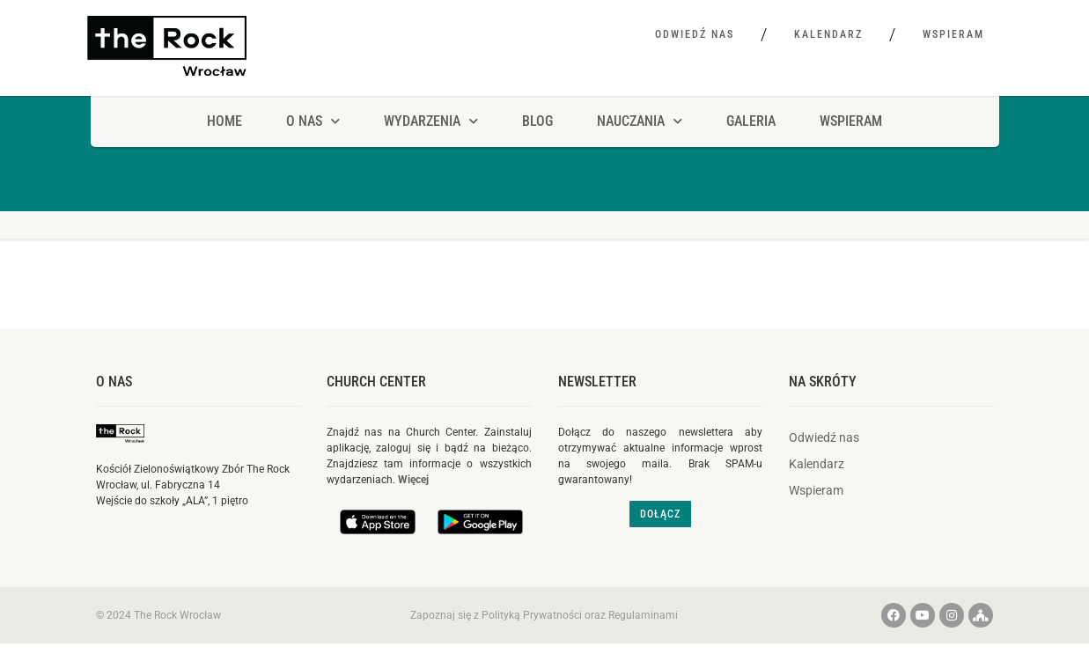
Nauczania (639, 121)
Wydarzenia (431, 121)
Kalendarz (828, 34)
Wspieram (953, 34)
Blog (537, 121)
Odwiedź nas (694, 34)
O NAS (313, 121)
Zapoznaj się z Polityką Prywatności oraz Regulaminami (544, 615)
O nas (114, 381)
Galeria (751, 121)
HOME (224, 121)
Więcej (413, 480)
